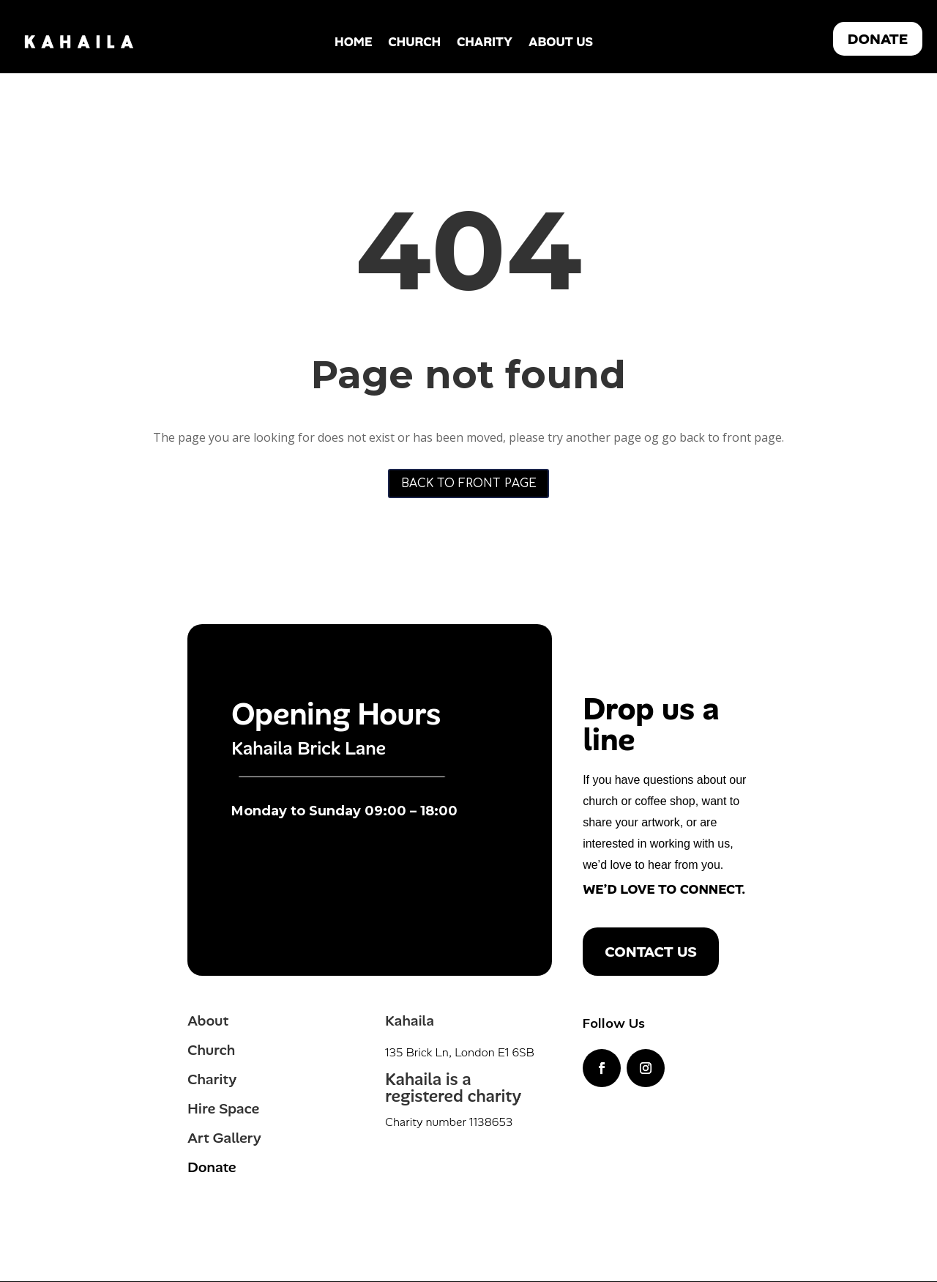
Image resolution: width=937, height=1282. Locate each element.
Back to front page (468, 483)
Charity (484, 42)
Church (414, 42)
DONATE (878, 38)
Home (353, 42)
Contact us (650, 952)
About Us (561, 42)
